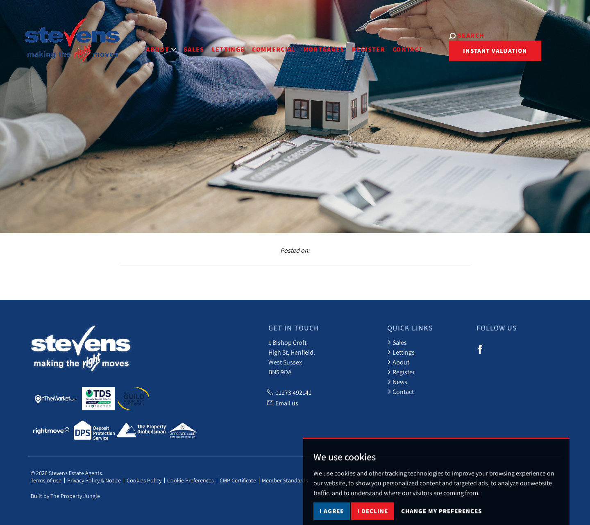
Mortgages (306, 44)
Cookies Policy (144, 480)
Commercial (256, 44)
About (398, 362)
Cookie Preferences (190, 480)
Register (351, 44)
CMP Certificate (238, 480)
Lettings (210, 44)
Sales (176, 44)
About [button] (144, 44)
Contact (390, 44)
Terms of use (46, 480)
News (397, 382)
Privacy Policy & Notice (94, 480)
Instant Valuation (471, 50)
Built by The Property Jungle (65, 496)
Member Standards (285, 480)
